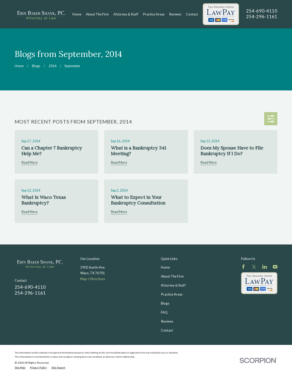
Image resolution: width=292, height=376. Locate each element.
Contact (167, 330)
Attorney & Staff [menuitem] (126, 14)
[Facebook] (243, 266)
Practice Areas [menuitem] (154, 14)
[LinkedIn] (264, 266)
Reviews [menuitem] (175, 14)
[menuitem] (20, 367)
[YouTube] (275, 266)
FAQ (164, 312)
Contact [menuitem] (192, 14)
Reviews (167, 321)
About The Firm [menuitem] (97, 14)
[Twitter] (254, 266)
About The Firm (172, 276)
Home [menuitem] (76, 14)
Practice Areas (172, 294)
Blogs (165, 303)
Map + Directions (92, 279)
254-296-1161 (262, 16)
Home (165, 267)
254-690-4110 (262, 11)
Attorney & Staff (173, 285)
